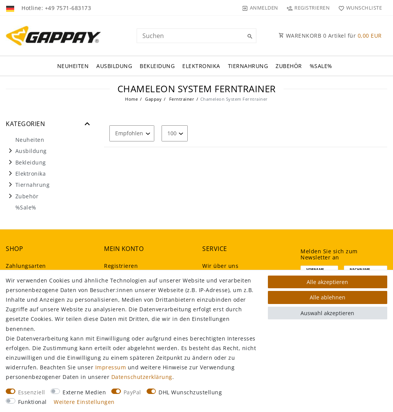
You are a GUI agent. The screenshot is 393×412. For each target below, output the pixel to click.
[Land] (11, 7)
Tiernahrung (248, 66)
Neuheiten (73, 66)
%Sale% (321, 66)
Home (131, 99)
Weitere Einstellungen (84, 401)
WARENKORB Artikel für (330, 35)
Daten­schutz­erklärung (141, 376)
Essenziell (31, 392)
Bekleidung (157, 66)
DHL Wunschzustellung (190, 392)
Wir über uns (220, 265)
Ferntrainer (181, 99)
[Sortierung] (131, 133)
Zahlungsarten (26, 265)
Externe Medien (84, 392)
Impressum (110, 367)
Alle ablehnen (327, 297)
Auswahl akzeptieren (327, 313)
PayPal (132, 392)
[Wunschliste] (358, 7)
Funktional (32, 401)
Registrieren (121, 265)
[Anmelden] (260, 7)
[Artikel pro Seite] (175, 133)
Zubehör (289, 66)
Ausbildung (114, 66)
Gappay (153, 99)
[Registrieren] (308, 7)
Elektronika (201, 66)
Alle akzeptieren (327, 282)
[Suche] (248, 36)
